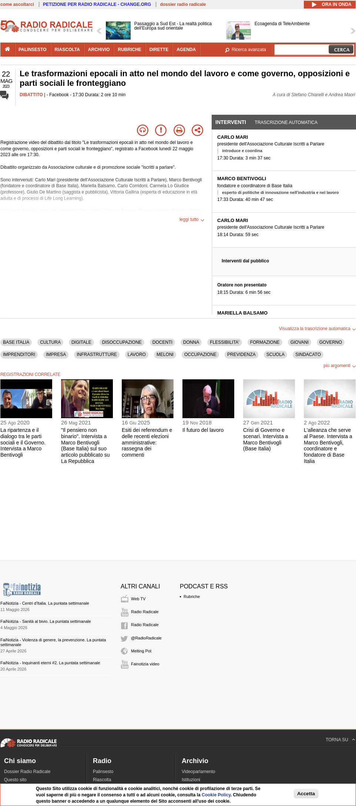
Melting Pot (141, 651)
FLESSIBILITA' (224, 342)
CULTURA (50, 342)
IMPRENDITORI (19, 354)
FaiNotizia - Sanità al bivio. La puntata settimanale (45, 621)
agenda (186, 49)
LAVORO (137, 354)
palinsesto (33, 49)
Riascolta (102, 779)
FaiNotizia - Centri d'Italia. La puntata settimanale (44, 603)
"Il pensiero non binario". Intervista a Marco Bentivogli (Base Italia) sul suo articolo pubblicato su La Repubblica (85, 445)
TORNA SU (337, 739)
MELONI (165, 354)
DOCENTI (162, 342)
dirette (159, 49)
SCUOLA (275, 354)
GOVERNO (330, 342)
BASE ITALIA (16, 342)
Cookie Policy (216, 794)
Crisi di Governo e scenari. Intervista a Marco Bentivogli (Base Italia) (265, 439)
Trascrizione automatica (286, 122)
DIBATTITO (31, 94)
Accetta (306, 793)
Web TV (138, 599)
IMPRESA (56, 354)
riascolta (67, 49)
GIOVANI (299, 342)
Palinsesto (103, 771)
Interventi (230, 122)
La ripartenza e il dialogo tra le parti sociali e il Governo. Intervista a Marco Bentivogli (23, 442)
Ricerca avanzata (249, 49)
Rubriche (192, 596)
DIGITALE (81, 342)
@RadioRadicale (146, 638)
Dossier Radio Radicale (27, 771)
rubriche (129, 49)
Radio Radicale (145, 611)
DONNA (191, 342)
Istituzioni (191, 779)
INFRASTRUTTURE (97, 354)
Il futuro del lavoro (203, 430)
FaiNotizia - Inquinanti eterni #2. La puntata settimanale (50, 663)
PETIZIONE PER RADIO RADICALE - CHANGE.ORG (97, 4)
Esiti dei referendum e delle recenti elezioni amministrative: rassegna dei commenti (147, 442)
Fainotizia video (145, 664)
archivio (99, 49)
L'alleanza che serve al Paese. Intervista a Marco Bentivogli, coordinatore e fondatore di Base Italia (328, 445)
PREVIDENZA (241, 354)
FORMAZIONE (265, 342)
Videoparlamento (198, 771)
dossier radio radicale (183, 4)
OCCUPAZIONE (200, 354)
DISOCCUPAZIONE (122, 342)
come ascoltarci (17, 4)
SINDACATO (308, 354)
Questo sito (15, 779)
